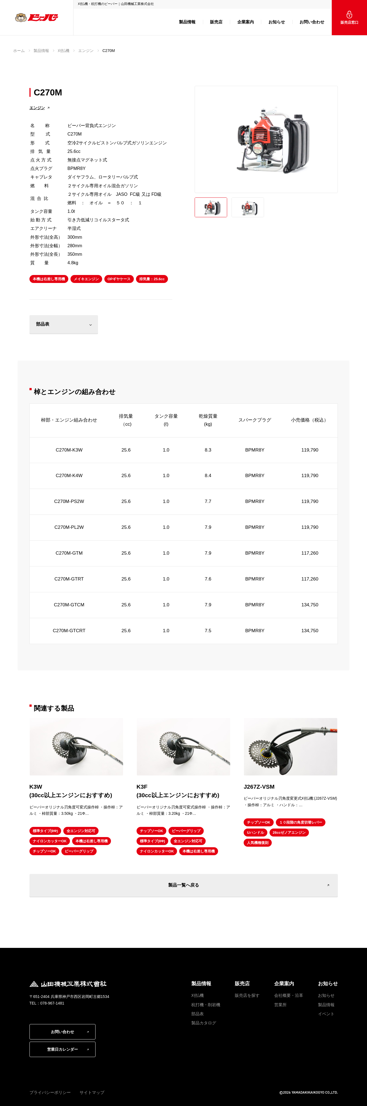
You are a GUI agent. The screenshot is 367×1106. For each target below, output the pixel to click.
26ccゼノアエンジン (289, 832)
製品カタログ (203, 1022)
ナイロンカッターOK (50, 841)
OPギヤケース (119, 279)
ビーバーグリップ (79, 851)
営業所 (280, 1004)
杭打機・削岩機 (205, 1004)
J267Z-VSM (259, 786)
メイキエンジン (86, 279)
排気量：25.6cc (152, 279)
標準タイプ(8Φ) (45, 831)
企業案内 (245, 22)
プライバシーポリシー (50, 1092)
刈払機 (63, 50)
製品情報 (187, 22)
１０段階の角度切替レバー (300, 822)
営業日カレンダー (62, 1049)
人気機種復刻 (257, 843)
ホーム (19, 50)
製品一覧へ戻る (183, 885)
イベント (326, 1013)
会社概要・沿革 (288, 995)
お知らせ (276, 22)
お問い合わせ (312, 22)
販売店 (216, 22)
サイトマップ (92, 1092)
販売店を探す (247, 995)
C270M (108, 50)
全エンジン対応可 (81, 831)
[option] (266, 139)
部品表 (42, 324)
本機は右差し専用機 (49, 279)
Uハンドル (255, 832)
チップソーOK (44, 851)
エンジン (86, 50)
